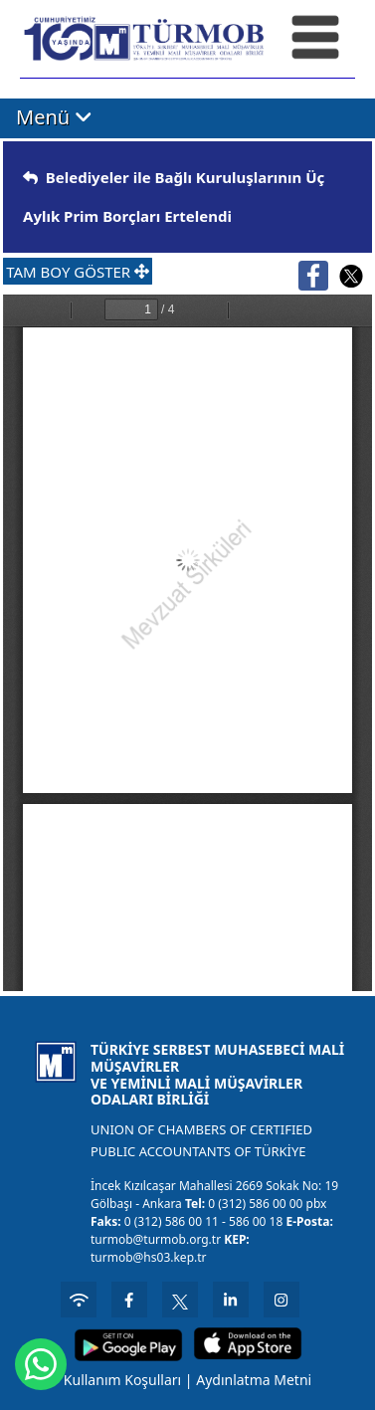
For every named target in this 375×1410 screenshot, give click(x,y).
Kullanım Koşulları (122, 1379)
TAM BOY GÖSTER (77, 272)
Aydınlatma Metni (253, 1379)
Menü (54, 116)
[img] (30, 177)
